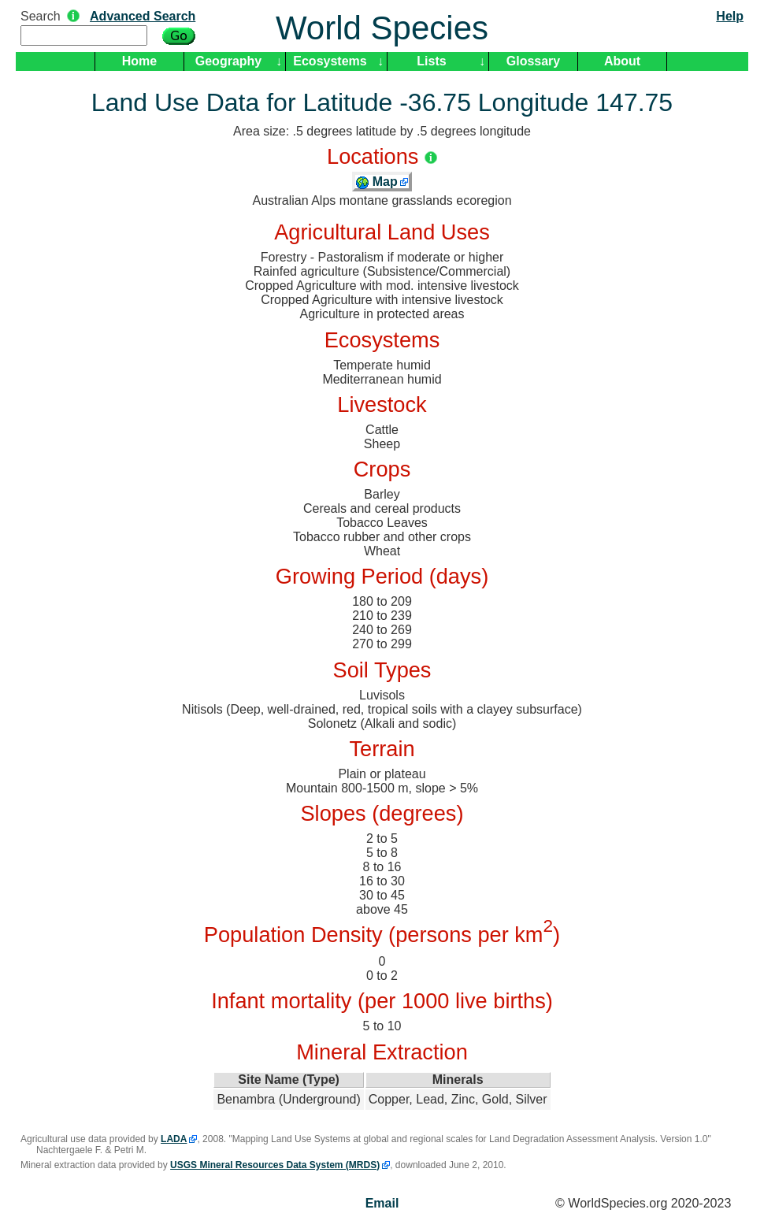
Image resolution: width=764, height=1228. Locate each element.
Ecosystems (329, 61)
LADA (174, 1139)
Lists (431, 61)
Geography (228, 61)
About (622, 61)
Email (382, 1203)
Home (139, 61)
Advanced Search (142, 16)
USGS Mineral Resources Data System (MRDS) (275, 1164)
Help (730, 16)
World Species (382, 27)
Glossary (533, 61)
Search (40, 16)
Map (376, 181)
